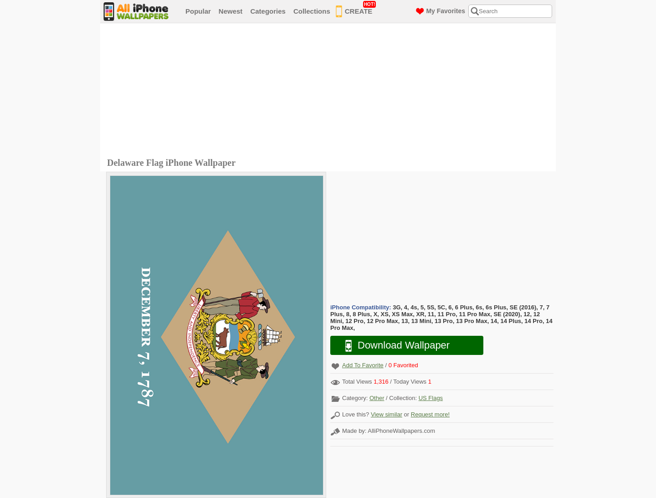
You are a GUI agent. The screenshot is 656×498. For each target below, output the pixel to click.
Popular (198, 11)
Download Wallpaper (393, 345)
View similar (386, 414)
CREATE (356, 9)
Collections (311, 11)
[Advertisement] (330, 91)
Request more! (430, 414)
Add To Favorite (363, 365)
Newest (231, 11)
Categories (268, 11)
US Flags (431, 398)
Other (376, 398)
